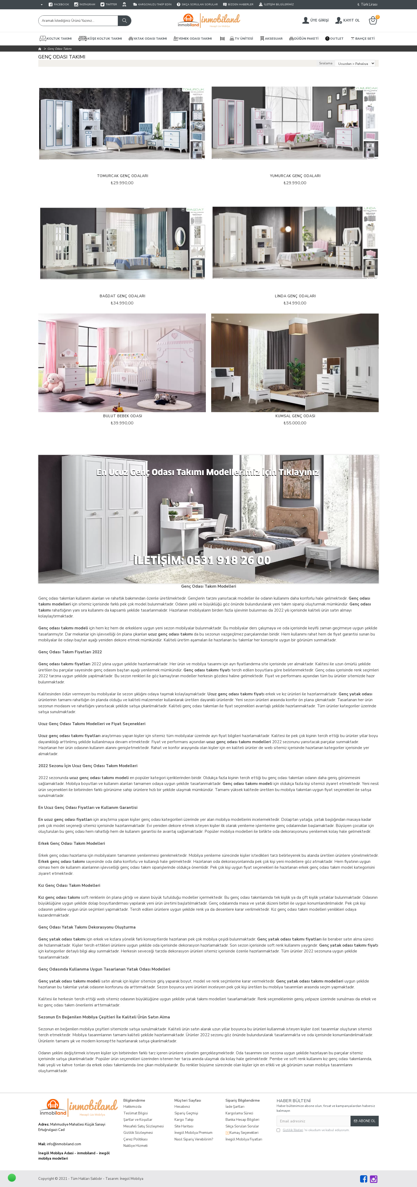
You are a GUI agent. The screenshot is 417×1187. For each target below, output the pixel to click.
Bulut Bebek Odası (122, 416)
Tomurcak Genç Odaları (122, 176)
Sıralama (325, 63)
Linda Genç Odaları (295, 296)
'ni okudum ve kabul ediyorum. (313, 1130)
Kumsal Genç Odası (295, 416)
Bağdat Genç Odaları (122, 296)
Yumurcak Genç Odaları (295, 176)
